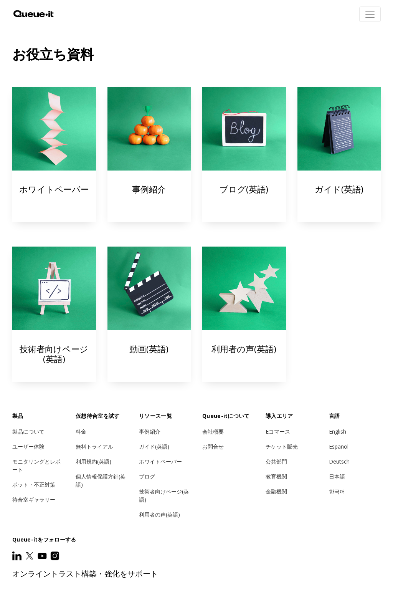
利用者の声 (244, 314)
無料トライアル (94, 446)
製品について (28, 431)
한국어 (337, 491)
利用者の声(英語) (159, 514)
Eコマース (278, 431)
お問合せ (213, 446)
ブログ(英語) (244, 154)
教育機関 (276, 476)
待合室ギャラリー (33, 499)
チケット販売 (282, 446)
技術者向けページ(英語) (54, 314)
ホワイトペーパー (54, 154)
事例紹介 (149, 154)
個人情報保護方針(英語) (100, 480)
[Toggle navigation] (370, 14)
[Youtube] (43, 556)
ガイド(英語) (339, 154)
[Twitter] (30, 556)
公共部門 (276, 461)
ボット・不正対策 (33, 484)
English (337, 431)
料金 (81, 431)
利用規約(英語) (93, 461)
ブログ (147, 476)
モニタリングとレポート (36, 465)
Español (338, 446)
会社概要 (213, 431)
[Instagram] (54, 556)
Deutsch (339, 461)
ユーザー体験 (28, 446)
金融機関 (276, 491)
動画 (149, 314)
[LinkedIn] (17, 556)
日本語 (337, 476)
